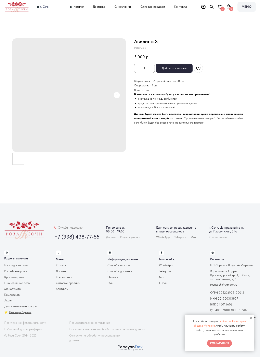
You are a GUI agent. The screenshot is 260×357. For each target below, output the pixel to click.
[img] (17, 7)
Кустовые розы (14, 277)
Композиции (12, 295)
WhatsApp (165, 265)
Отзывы (112, 277)
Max (193, 237)
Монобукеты (12, 289)
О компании (123, 7)
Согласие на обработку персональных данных (94, 338)
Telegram (165, 271)
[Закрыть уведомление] (251, 318)
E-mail (163, 283)
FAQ (110, 283)
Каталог (79, 7)
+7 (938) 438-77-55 (77, 237)
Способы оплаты (118, 265)
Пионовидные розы (17, 283)
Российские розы (15, 271)
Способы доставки (119, 271)
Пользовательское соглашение (89, 323)
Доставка (99, 7)
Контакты (180, 7)
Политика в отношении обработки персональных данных (107, 329)
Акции (8, 300)
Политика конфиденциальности (25, 323)
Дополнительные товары (20, 306)
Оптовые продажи (153, 7)
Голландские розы (16, 265)
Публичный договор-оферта (23, 329)
